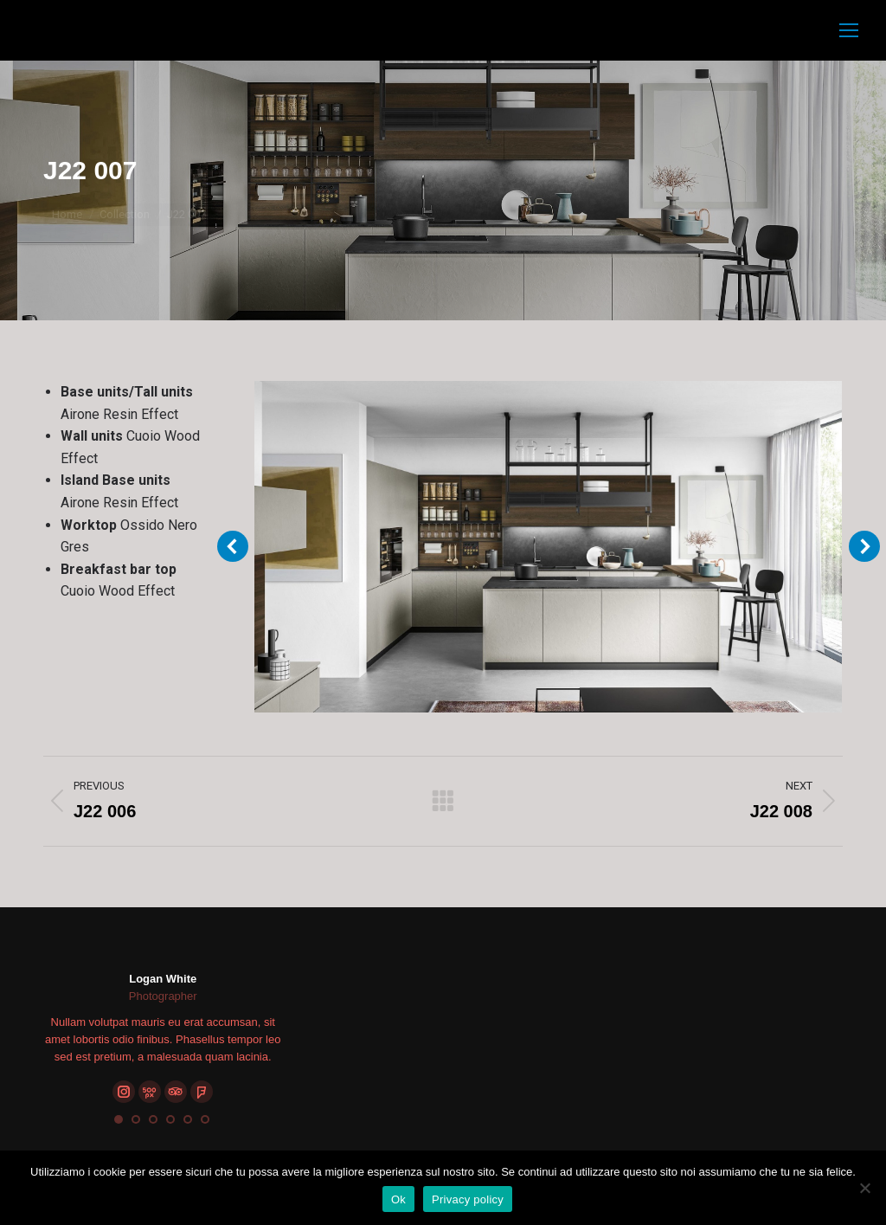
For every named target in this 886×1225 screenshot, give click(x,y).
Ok (398, 1199)
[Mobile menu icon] (848, 30)
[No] (864, 1187)
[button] (118, 1119)
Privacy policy (468, 1199)
